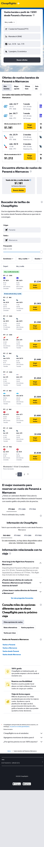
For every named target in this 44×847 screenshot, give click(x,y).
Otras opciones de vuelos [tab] (13, 622)
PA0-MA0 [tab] (6, 535)
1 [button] (19, 474)
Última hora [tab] (27, 87)
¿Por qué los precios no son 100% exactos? (23, 741)
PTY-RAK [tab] (11, 509)
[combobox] (10, 22)
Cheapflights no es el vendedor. (23, 733)
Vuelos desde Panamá (11, 651)
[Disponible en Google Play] (16, 784)
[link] (18, 190)
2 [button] (24, 474)
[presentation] (34, 15)
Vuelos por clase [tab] (10, 633)
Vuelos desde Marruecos (12, 654)
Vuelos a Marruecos (10, 648)
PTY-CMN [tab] (22, 509)
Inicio (9, 751)
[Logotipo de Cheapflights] (8, 3)
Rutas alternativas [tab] (10, 627)
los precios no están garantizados (19, 726)
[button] (22, 29)
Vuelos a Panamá (9, 645)
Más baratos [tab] (6, 87)
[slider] (41, 251)
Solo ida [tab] (36, 87)
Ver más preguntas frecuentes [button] (22, 598)
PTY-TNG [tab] (32, 509)
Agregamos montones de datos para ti (23, 737)
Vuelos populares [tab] (27, 627)
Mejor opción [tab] (16, 87)
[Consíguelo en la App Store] (27, 784)
